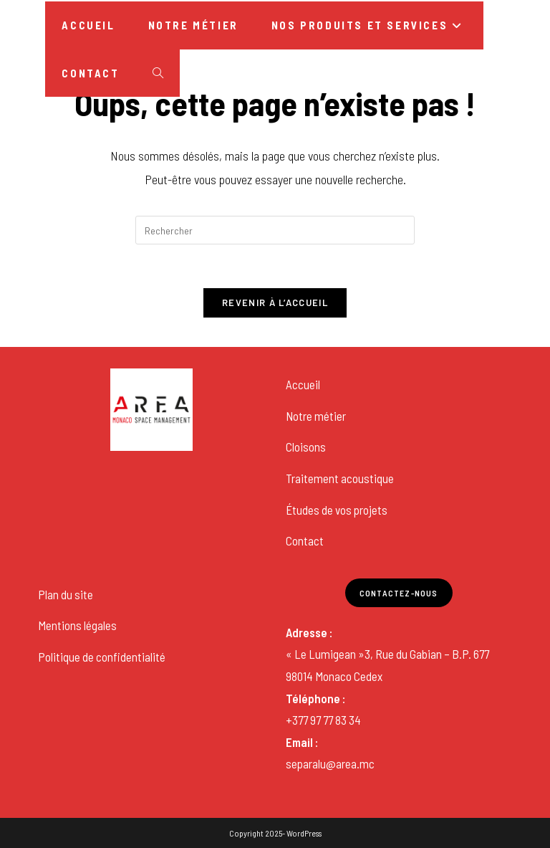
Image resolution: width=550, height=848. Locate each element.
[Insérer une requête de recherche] (275, 230)
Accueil (303, 384)
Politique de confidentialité (101, 656)
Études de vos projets (336, 509)
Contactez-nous (399, 593)
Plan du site (65, 594)
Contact (305, 540)
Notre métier (316, 416)
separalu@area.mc (330, 763)
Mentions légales (77, 625)
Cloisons (306, 446)
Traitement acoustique (340, 478)
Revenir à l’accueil (275, 302)
